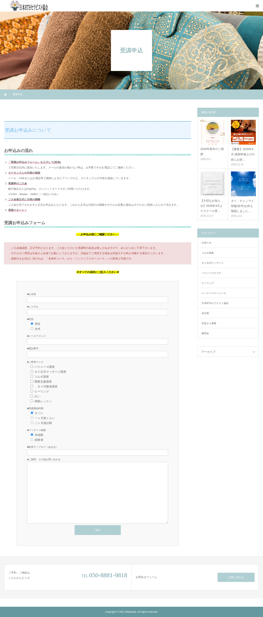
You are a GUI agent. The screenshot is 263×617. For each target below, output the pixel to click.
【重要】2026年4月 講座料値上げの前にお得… (243, 154)
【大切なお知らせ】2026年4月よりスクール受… (211, 206)
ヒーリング (208, 283)
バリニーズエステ (211, 273)
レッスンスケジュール (214, 293)
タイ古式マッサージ (213, 263)
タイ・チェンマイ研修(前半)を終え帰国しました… (242, 206)
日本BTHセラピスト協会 (215, 303)
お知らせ (206, 242)
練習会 (205, 333)
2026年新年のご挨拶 (212, 151)
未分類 (205, 313)
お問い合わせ (236, 577)
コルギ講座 (208, 252)
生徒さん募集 (209, 323)
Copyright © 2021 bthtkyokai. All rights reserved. (131, 611)
